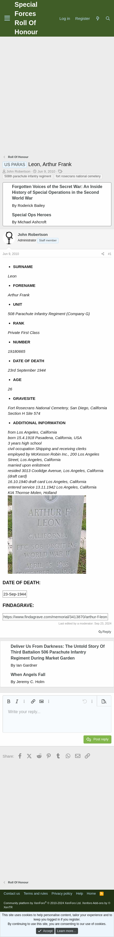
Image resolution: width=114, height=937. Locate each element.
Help (79, 893)
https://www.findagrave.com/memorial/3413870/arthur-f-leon (55, 617)
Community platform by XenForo (42, 903)
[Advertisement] (57, 96)
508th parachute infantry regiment (27, 176)
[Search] (108, 18)
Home (91, 893)
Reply (107, 632)
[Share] (103, 254)
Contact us (12, 893)
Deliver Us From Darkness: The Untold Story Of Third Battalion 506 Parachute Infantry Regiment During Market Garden (58, 652)
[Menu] (7, 18)
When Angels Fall (28, 674)
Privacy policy (62, 893)
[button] (9, 701)
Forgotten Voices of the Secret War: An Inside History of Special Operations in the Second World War (57, 192)
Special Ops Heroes (31, 215)
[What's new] (97, 18)
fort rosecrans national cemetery (78, 176)
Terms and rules (36, 893)
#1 (109, 254)
